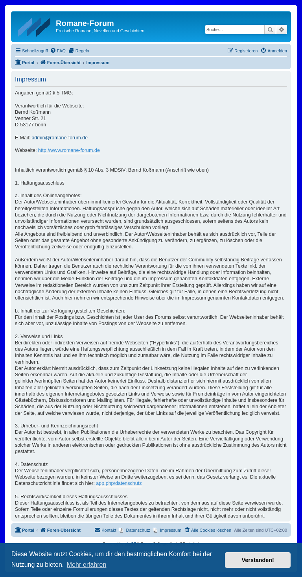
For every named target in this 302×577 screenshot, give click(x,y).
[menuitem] (58, 50)
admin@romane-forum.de (59, 138)
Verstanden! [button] (258, 560)
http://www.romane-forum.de (69, 150)
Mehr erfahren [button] (87, 564)
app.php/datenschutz (119, 483)
